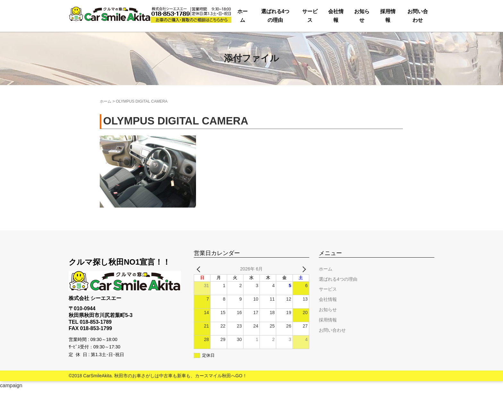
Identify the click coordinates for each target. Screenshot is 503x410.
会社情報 (257, 40)
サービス (211, 40)
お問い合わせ (403, 40)
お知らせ (303, 40)
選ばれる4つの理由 (148, 40)
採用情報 (349, 40)
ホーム (88, 40)
